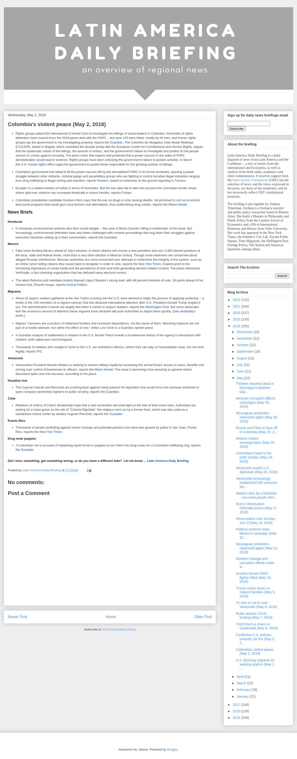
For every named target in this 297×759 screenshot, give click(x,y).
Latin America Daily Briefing (98, 461)
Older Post (203, 617)
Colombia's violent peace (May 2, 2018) (254, 652)
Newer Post (17, 617)
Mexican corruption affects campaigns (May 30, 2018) (255, 402)
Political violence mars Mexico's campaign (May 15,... (256, 533)
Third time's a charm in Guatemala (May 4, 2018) (257, 626)
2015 (237, 718)
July (240, 365)
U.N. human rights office (37, 164)
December (245, 332)
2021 (237, 306)
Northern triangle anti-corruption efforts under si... (255, 563)
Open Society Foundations (251, 180)
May (240, 378)
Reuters (102, 180)
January (243, 696)
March (242, 683)
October (243, 345)
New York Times (149, 264)
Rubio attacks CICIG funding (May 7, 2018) (254, 616)
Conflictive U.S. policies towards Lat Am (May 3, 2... (255, 639)
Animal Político (76, 284)
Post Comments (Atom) (119, 629)
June (241, 371)
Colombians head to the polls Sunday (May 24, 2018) (254, 457)
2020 (237, 313)
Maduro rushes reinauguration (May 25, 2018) (255, 443)
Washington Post (157, 307)
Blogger (172, 749)
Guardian (116, 142)
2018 (237, 326)
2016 (237, 711)
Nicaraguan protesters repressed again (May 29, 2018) (257, 417)
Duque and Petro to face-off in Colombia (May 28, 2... (256, 430)
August (242, 358)
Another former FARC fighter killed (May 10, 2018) (254, 578)
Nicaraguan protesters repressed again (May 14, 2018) (257, 548)
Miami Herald (177, 204)
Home (111, 617)
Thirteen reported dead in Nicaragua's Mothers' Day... (255, 388)
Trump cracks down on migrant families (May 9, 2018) (256, 592)
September (245, 351)
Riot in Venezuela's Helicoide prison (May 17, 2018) (257, 508)
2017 (237, 705)
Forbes (126, 192)
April (240, 677)
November (245, 338)
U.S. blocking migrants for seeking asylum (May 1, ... (255, 664)
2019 (237, 319)
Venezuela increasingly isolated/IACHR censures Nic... (256, 483)
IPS (39, 351)
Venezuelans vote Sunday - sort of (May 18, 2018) (256, 521)
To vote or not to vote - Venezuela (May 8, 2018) (256, 605)
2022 (237, 300)
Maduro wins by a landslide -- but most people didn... (256, 495)
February (244, 690)
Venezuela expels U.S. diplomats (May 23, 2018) (257, 470)
